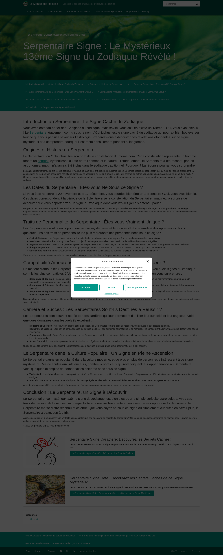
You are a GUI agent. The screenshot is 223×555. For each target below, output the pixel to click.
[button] (147, 261)
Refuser (111, 287)
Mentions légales (111, 294)
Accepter (85, 287)
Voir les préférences (137, 287)
